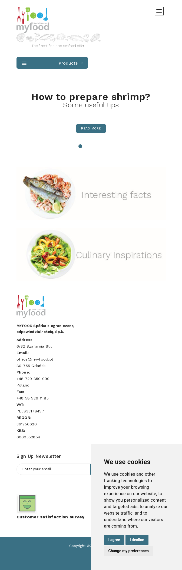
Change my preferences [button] (128, 551)
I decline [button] (137, 540)
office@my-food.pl (34, 359)
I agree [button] (114, 540)
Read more (91, 128)
